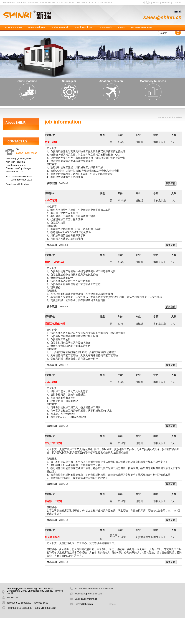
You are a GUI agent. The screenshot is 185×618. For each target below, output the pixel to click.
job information (174, 117)
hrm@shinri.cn (85, 604)
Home (156, 2)
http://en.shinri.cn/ (93, 593)
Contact (177, 2)
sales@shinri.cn (162, 17)
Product (166, 2)
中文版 (146, 2)
